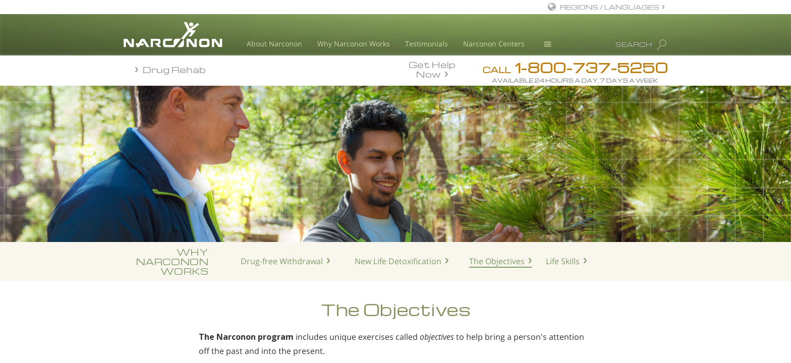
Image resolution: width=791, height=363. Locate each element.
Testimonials (426, 43)
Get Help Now (432, 68)
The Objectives (497, 261)
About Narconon (274, 43)
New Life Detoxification (398, 261)
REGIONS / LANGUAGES (609, 7)
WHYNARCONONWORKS (172, 261)
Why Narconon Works (353, 43)
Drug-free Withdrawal (282, 261)
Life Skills (563, 261)
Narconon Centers (494, 43)
